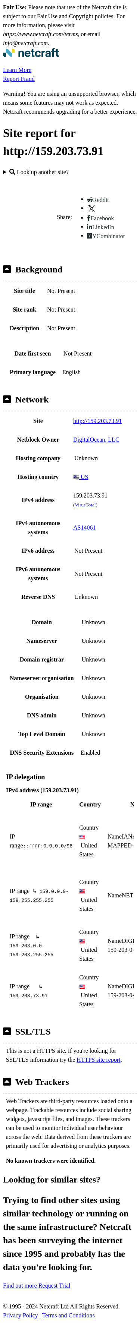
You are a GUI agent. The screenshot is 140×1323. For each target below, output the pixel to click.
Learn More (17, 70)
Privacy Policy (20, 1315)
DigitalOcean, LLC (96, 439)
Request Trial (54, 1285)
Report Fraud (19, 79)
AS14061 (84, 527)
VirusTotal (85, 505)
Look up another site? (39, 172)
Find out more (20, 1285)
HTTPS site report (98, 1060)
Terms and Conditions (68, 1315)
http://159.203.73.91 (97, 421)
